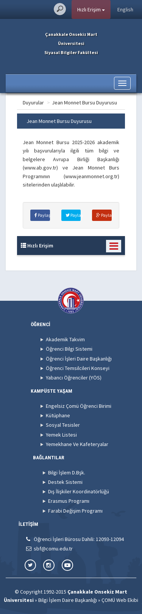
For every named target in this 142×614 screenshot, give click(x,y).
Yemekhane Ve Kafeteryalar (77, 444)
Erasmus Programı (68, 500)
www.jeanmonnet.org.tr (91, 176)
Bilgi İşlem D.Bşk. (66, 472)
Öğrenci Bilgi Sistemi (69, 348)
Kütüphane (58, 415)
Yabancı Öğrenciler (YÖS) (73, 377)
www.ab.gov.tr (40, 167)
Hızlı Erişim (91, 9)
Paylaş (42, 215)
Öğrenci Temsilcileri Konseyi (77, 368)
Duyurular (33, 102)
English (125, 9)
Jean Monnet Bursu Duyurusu (84, 102)
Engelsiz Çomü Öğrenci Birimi (78, 406)
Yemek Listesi (61, 434)
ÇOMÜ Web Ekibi (119, 600)
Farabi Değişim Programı (75, 510)
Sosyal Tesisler (63, 424)
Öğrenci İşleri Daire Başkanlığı (79, 358)
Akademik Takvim (65, 339)
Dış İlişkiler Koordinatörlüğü (78, 491)
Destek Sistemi (65, 482)
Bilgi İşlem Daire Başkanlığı (67, 600)
